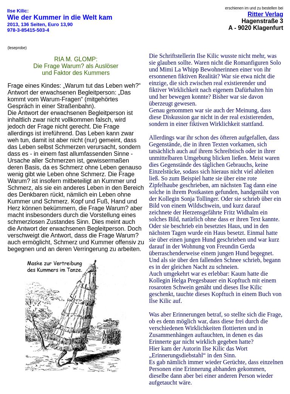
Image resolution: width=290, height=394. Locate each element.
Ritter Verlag (265, 14)
